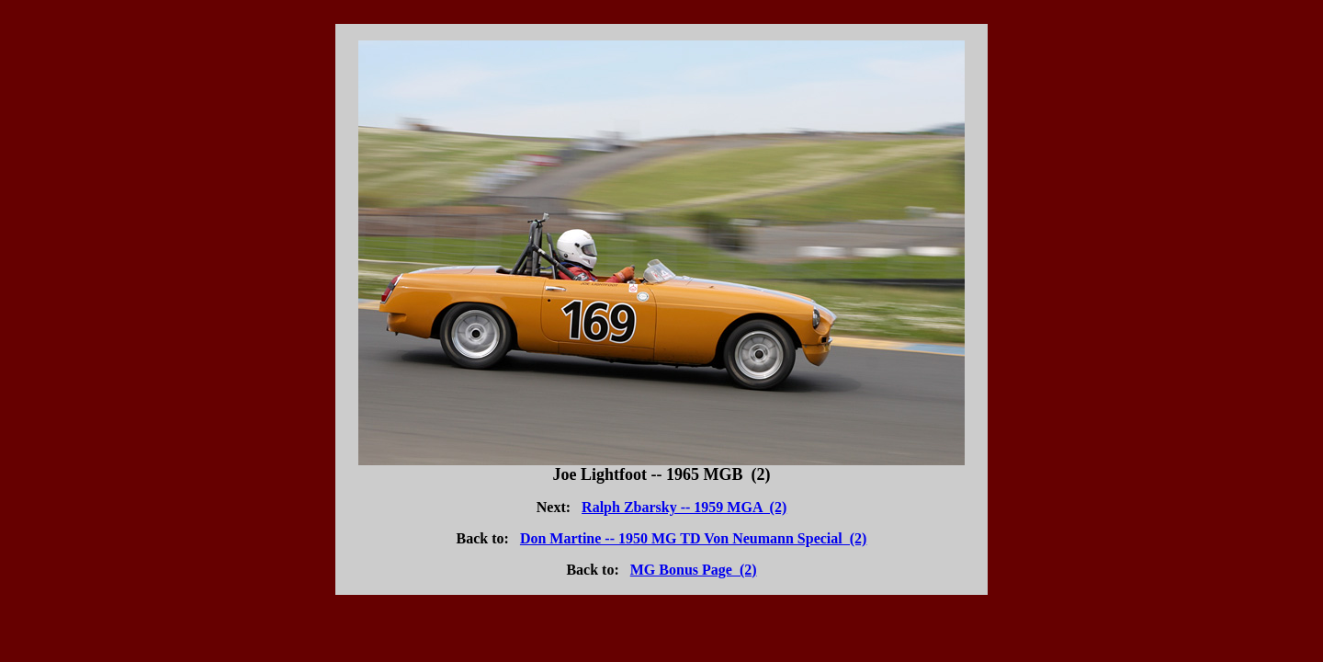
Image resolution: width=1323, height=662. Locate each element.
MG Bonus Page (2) (693, 569)
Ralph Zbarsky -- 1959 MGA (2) (684, 507)
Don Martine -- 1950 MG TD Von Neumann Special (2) (693, 538)
